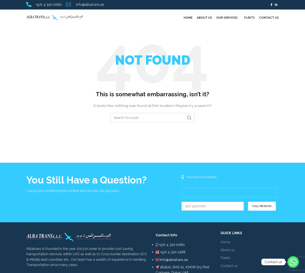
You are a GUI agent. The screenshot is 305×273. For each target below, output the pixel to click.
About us (227, 251)
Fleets (225, 259)
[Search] (152, 119)
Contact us (229, 267)
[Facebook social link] (271, 4)
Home (225, 243)
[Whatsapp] (293, 262)
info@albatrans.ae (89, 5)
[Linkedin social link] (276, 4)
